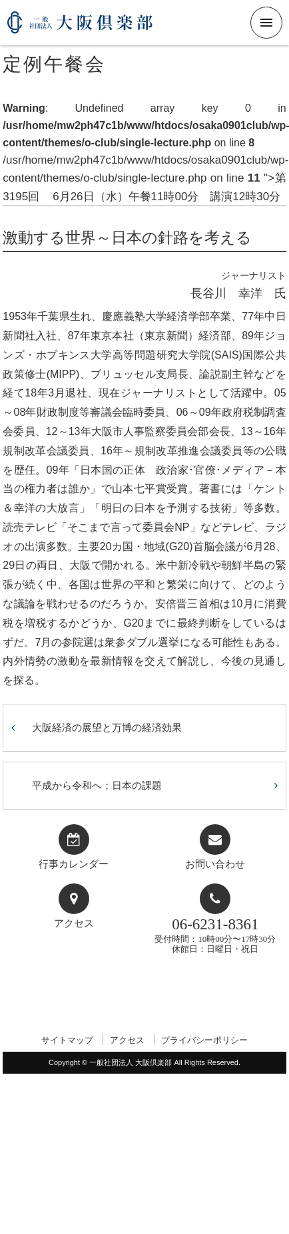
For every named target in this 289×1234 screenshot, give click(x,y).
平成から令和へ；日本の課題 (97, 785)
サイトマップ (67, 1040)
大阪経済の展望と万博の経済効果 (107, 727)
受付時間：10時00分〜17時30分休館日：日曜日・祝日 (215, 935)
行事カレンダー (74, 864)
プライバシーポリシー (204, 1040)
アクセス (74, 923)
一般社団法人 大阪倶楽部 (80, 28)
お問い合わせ (215, 864)
